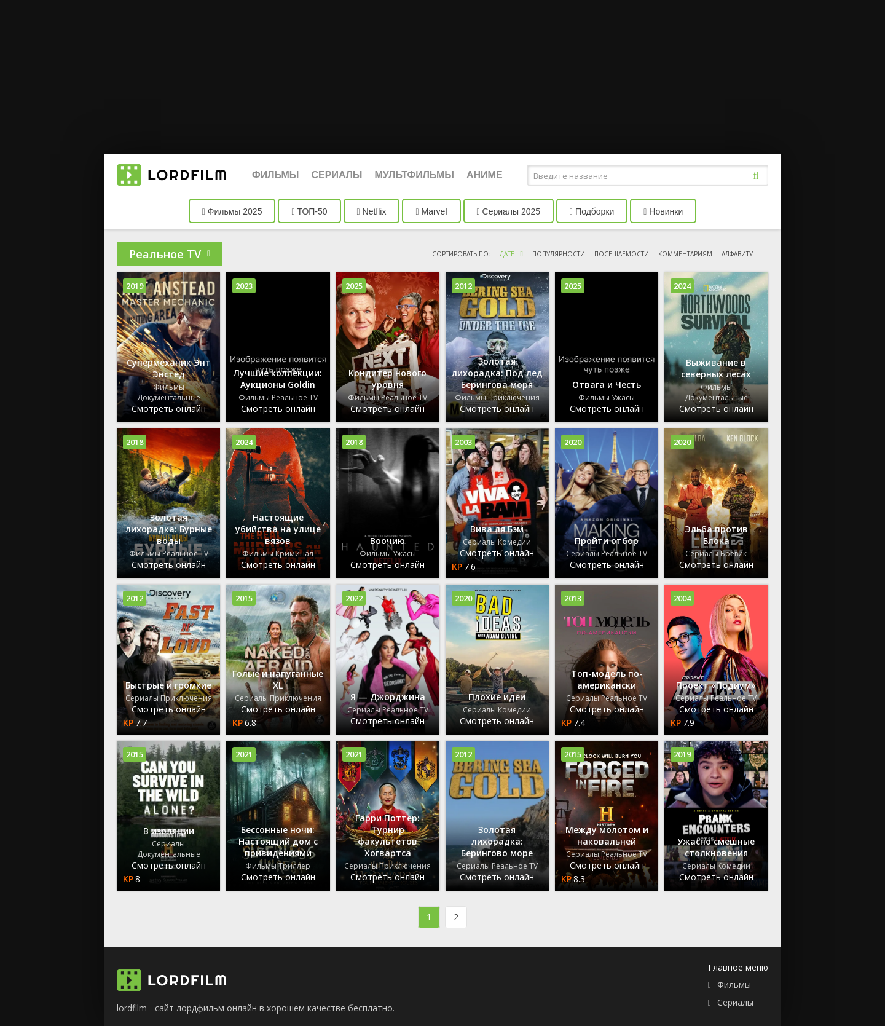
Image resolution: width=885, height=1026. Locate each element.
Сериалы (336, 175)
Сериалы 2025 (509, 211)
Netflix (372, 211)
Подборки (592, 211)
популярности (558, 254)
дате (507, 254)
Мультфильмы (414, 175)
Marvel (431, 211)
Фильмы (275, 175)
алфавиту (737, 254)
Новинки (663, 211)
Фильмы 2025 (232, 211)
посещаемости (621, 254)
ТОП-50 (309, 211)
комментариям (685, 254)
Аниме (484, 175)
